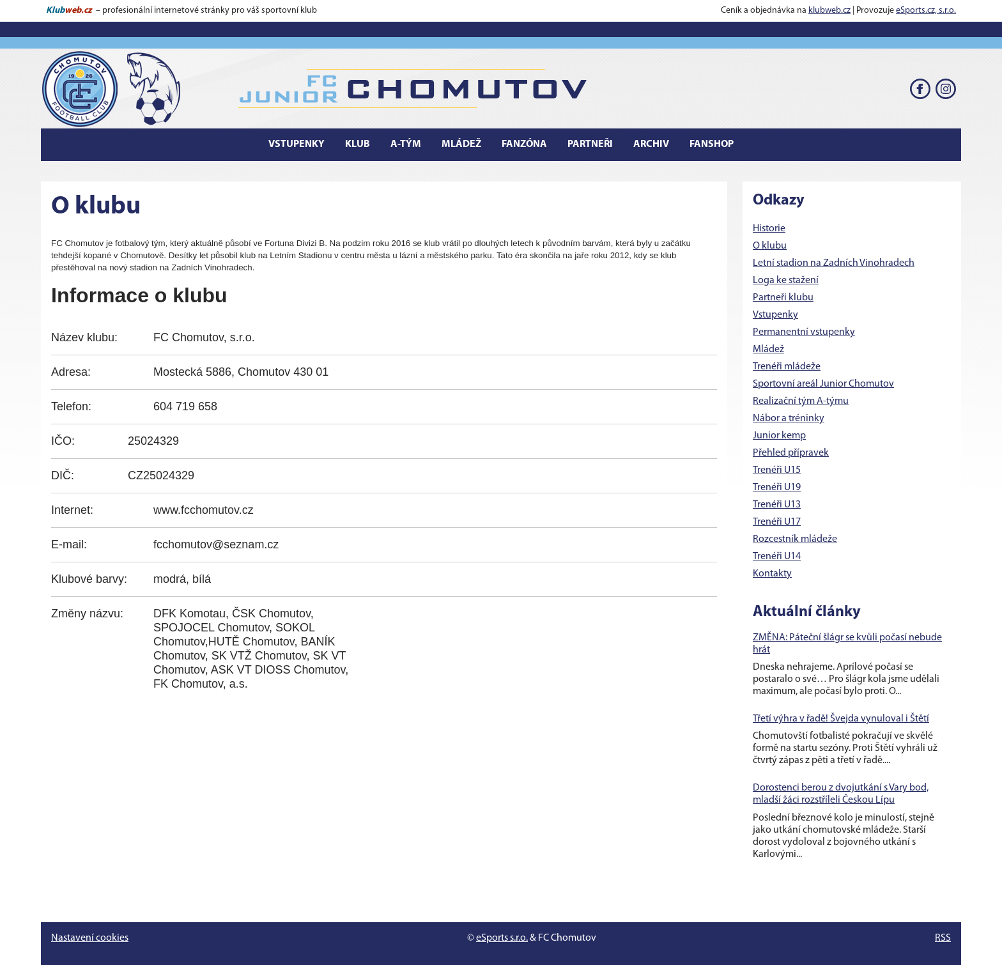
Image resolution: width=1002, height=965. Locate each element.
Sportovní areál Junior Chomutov (823, 384)
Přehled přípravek (791, 453)
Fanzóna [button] (524, 144)
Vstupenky (775, 315)
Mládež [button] (461, 144)
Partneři (590, 144)
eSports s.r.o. (502, 938)
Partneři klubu (783, 298)
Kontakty (772, 574)
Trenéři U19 (777, 488)
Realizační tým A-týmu (801, 401)
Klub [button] (357, 144)
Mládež (768, 349)
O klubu (770, 246)
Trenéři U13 (777, 505)
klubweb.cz (829, 10)
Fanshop (712, 144)
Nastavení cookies (89, 938)
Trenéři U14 (777, 557)
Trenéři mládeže (787, 367)
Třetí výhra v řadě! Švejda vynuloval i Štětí (841, 719)
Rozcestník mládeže (795, 539)
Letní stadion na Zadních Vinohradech (833, 263)
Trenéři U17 (777, 522)
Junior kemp (779, 436)
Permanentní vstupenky (804, 332)
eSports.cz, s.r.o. (926, 10)
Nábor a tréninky (788, 418)
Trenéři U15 (777, 470)
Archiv (651, 144)
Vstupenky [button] (296, 144)
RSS (943, 938)
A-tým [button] (405, 144)
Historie (769, 229)
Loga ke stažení (786, 280)
